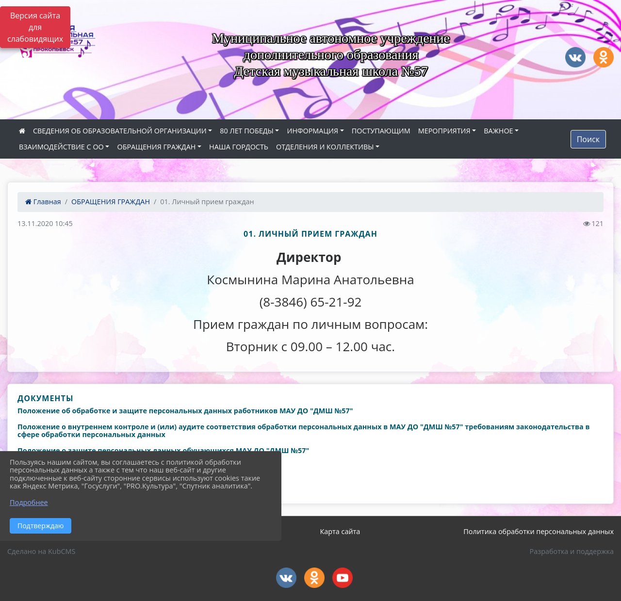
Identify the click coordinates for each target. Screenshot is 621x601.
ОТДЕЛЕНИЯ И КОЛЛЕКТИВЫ (325, 146)
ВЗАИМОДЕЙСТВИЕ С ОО (61, 146)
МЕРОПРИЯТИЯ (444, 130)
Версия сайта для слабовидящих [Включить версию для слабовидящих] (35, 27)
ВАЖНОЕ (498, 130)
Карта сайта (340, 531)
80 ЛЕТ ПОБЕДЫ (247, 130)
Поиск (588, 139)
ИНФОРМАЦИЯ (312, 130)
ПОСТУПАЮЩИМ (381, 130)
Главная (43, 201)
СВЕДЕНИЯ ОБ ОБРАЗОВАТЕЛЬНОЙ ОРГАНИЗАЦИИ (120, 130)
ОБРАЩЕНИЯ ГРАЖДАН (156, 146)
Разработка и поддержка (572, 551)
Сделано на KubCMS (41, 551)
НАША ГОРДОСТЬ (238, 146)
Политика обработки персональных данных (538, 531)
